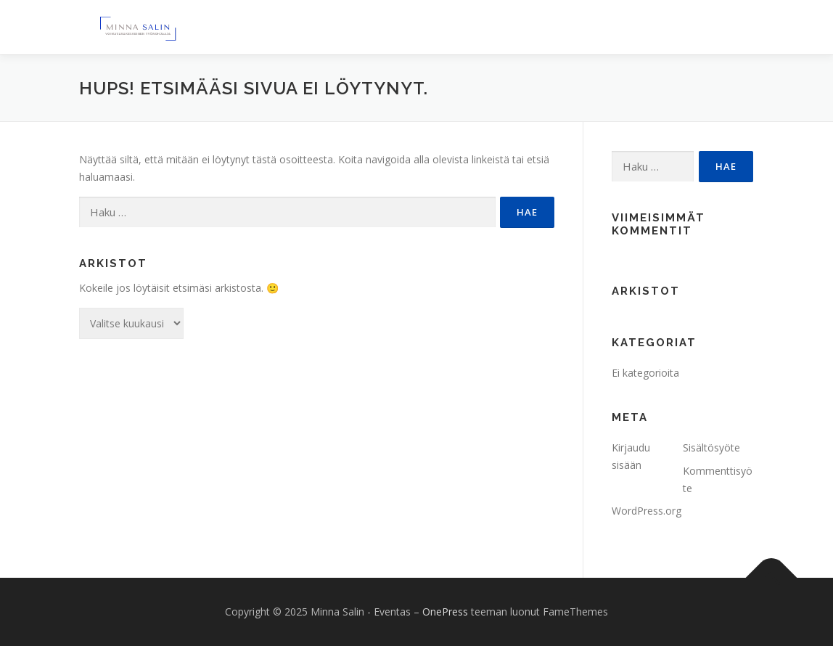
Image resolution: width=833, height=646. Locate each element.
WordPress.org (646, 511)
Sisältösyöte (711, 447)
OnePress (445, 611)
